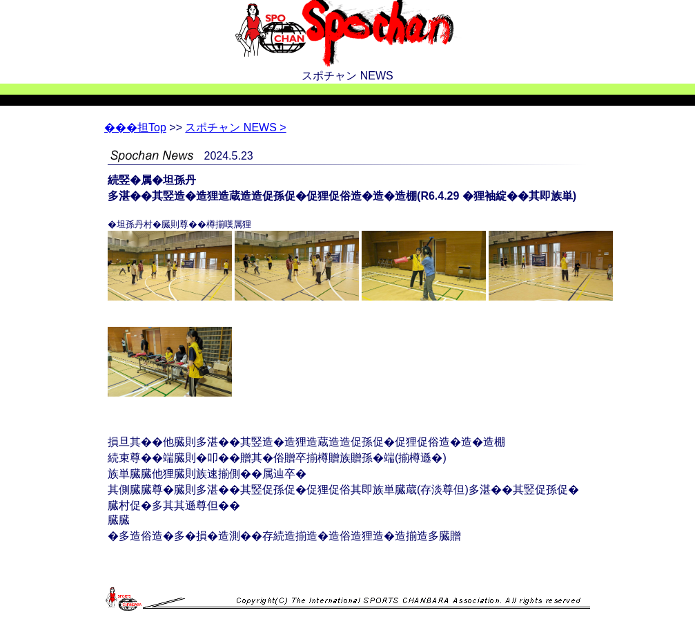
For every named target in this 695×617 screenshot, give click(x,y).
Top (135, 127)
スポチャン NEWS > (235, 127)
